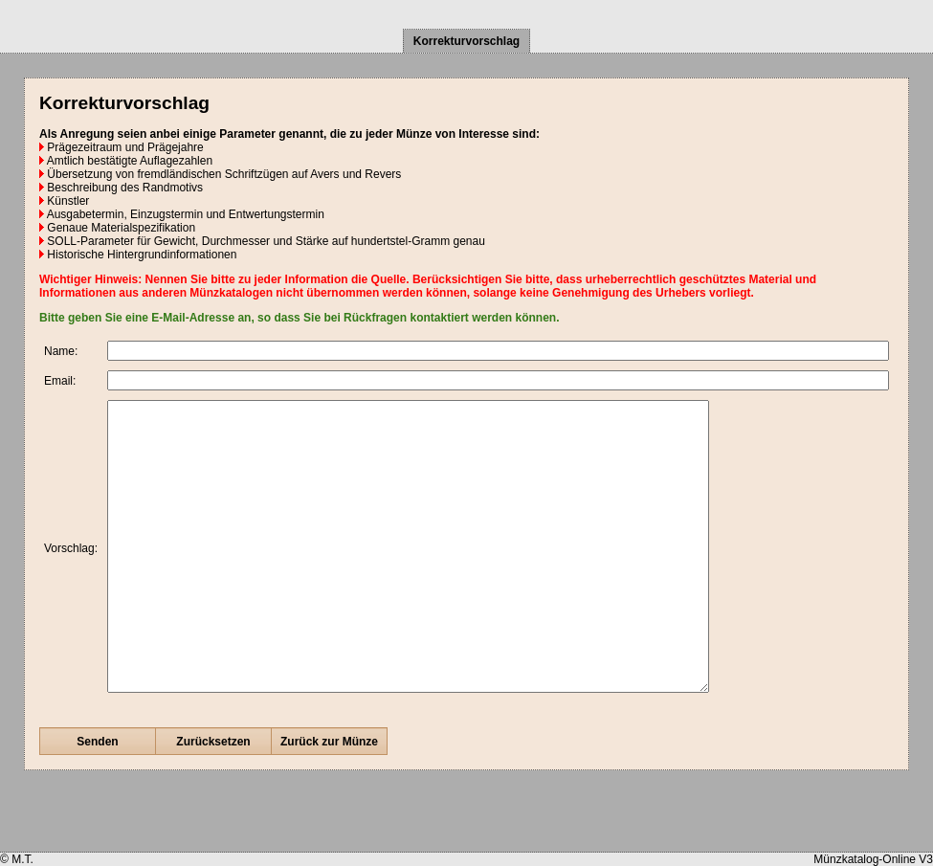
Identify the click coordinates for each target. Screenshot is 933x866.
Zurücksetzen (213, 799)
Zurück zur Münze (329, 799)
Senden (97, 799)
